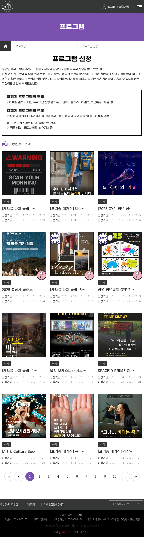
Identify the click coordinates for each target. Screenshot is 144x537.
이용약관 (30, 504)
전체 (5, 145)
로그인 (111, 6)
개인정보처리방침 (9, 504)
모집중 (17, 145)
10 (114, 476)
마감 (28, 145)
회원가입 (124, 6)
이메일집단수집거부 (54, 504)
